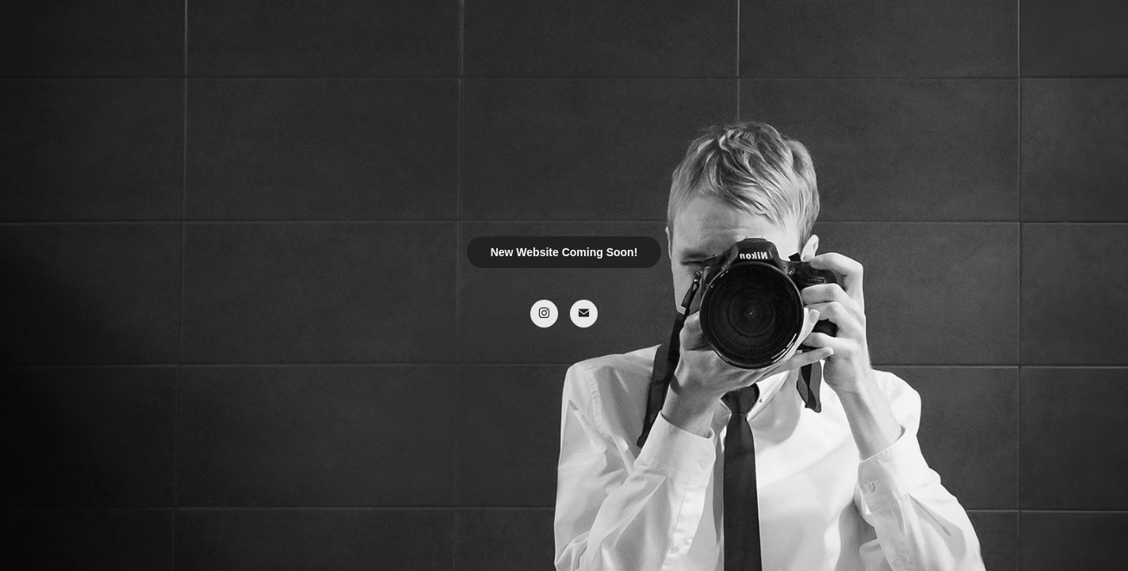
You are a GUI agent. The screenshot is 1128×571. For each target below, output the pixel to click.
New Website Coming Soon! (564, 252)
